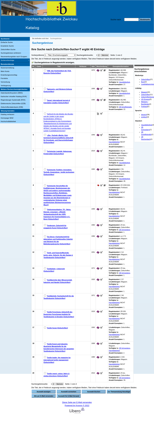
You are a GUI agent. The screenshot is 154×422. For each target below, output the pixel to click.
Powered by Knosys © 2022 (77, 405)
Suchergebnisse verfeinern (11, 53)
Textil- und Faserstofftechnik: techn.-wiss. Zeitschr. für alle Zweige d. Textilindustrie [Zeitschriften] (58, 255)
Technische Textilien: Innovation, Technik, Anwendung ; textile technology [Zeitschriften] (58, 172)
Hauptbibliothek (146, 125)
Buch (143, 82)
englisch (144, 117)
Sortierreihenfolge (7, 60)
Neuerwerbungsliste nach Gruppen (14, 56)
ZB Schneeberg (124, 230)
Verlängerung (6, 85)
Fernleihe (4, 78)
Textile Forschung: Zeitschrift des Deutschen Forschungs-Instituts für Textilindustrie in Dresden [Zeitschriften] (58, 314)
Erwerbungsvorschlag (9, 75)
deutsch (144, 114)
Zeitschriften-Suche (8, 49)
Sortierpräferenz (37, 55)
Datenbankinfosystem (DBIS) (12, 93)
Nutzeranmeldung (7, 68)
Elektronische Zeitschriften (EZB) (13, 103)
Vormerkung (5, 82)
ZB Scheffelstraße (125, 107)
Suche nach (116, 19)
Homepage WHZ (7, 118)
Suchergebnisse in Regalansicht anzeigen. (54, 62)
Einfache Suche (7, 42)
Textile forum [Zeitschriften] (57, 328)
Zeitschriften (145, 79)
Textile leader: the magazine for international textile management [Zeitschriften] (57, 360)
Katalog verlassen (7, 114)
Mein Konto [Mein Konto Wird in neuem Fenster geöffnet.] (5, 71)
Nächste (104, 55)
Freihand (144, 106)
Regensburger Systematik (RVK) (13, 100)
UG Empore (145, 99)
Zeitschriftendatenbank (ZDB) (12, 107)
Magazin (144, 92)
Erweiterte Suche (7, 46)
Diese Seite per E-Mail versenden (77, 402)
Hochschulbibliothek (8, 121)
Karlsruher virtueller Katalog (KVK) (14, 96)
